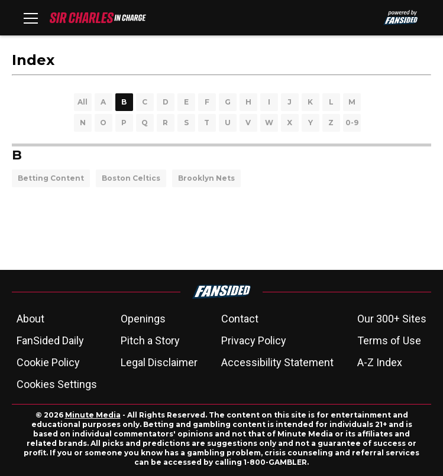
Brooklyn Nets (206, 178)
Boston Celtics (131, 178)
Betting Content (51, 178)
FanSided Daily (50, 340)
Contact (239, 318)
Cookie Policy (48, 362)
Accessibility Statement (277, 362)
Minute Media (93, 414)
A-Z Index (379, 362)
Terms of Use (389, 340)
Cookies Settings (57, 384)
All (82, 101)
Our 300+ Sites (391, 318)
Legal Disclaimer (159, 362)
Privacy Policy (253, 340)
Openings (143, 318)
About (30, 318)
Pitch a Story (150, 340)
